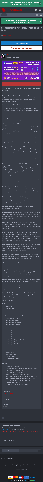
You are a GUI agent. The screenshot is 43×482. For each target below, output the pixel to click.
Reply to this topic (21, 43)
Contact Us (26, 465)
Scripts (13, 37)
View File (21, 84)
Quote (8, 418)
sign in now (5, 429)
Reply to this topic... (10, 441)
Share (10, 450)
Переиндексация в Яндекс (22, 48)
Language (6, 465)
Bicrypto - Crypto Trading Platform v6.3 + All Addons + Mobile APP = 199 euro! (20, 4)
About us (19, 467)
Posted (12, 57)
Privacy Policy (16, 465)
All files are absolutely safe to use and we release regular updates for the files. (21, 21)
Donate (13, 418)
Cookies (34, 465)
